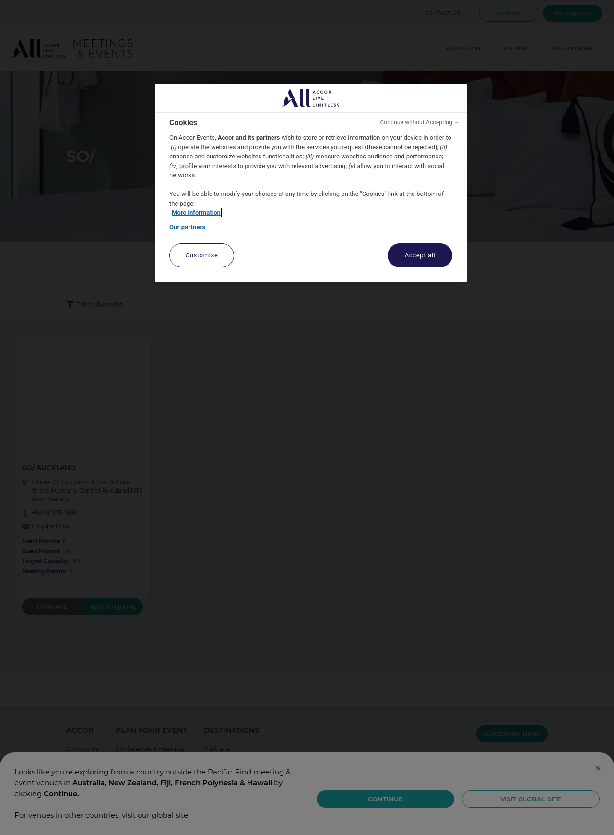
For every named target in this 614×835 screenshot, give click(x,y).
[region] (311, 183)
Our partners (187, 226)
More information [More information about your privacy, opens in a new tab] (196, 212)
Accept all (420, 255)
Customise (202, 255)
